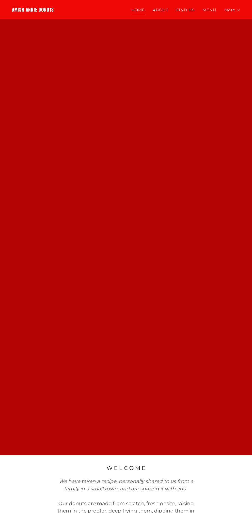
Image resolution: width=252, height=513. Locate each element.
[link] (33, 10)
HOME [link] (138, 10)
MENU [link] (209, 10)
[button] (232, 10)
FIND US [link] (185, 10)
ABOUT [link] (160, 10)
